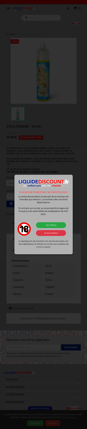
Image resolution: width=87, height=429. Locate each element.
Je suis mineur (51, 233)
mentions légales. (43, 247)
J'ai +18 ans (51, 225)
